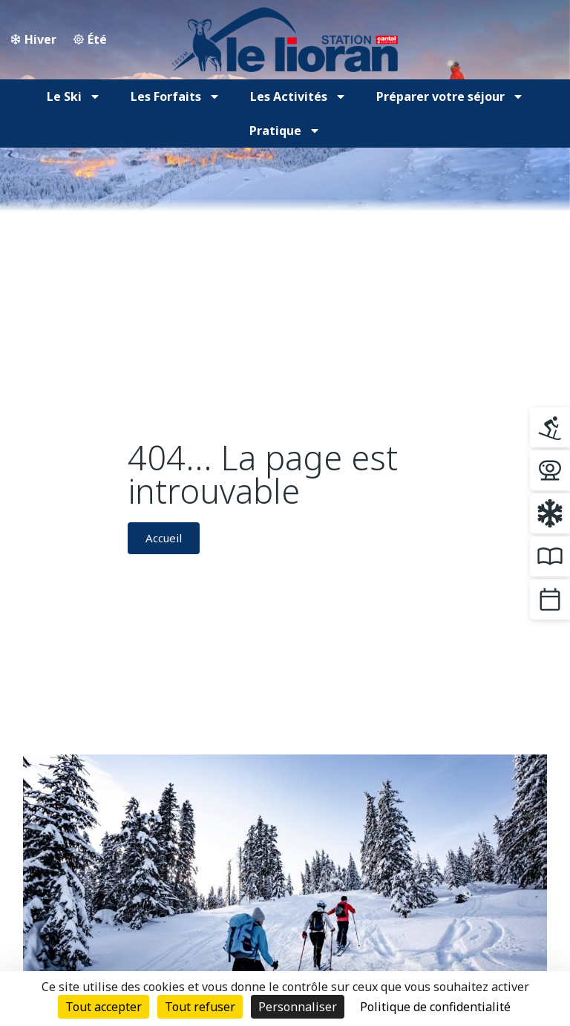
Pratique (285, 130)
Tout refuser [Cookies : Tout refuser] (200, 1007)
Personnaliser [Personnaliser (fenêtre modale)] (297, 1007)
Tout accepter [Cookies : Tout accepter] (103, 1007)
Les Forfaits (175, 96)
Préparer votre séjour (450, 96)
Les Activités (298, 96)
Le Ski (74, 96)
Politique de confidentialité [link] (435, 1007)
